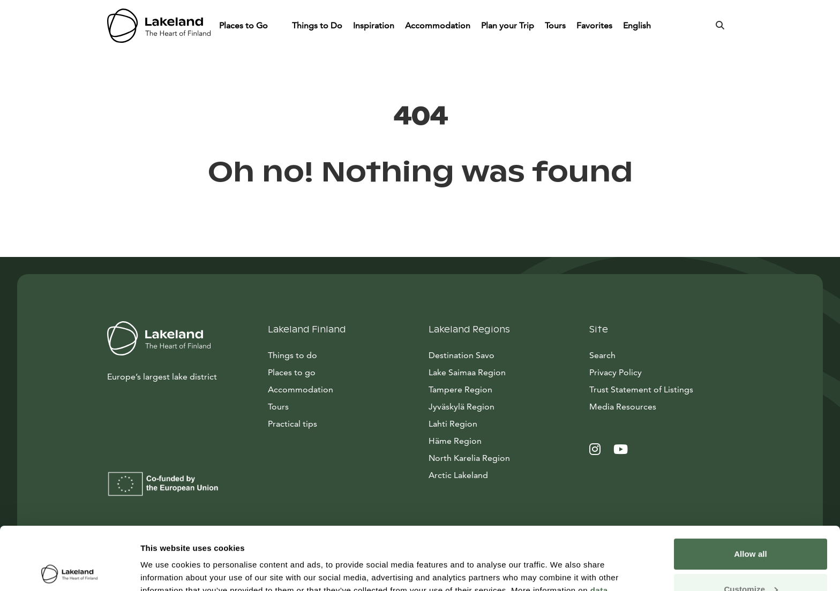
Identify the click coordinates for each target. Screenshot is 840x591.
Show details (165, 569)
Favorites (594, 25)
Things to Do (317, 25)
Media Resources (661, 406)
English (638, 25)
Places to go (292, 372)
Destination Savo (461, 355)
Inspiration (373, 25)
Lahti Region (453, 424)
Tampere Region (460, 389)
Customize (751, 526)
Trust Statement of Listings (641, 389)
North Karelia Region (469, 458)
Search (602, 355)
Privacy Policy (615, 372)
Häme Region (455, 441)
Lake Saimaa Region (467, 372)
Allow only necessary (750, 561)
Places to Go (244, 25)
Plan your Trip (507, 25)
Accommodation (437, 25)
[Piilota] (277, 25)
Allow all (750, 491)
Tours (555, 25)
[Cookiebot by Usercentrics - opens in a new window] (69, 570)
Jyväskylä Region (461, 406)
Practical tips (292, 424)
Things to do (292, 355)
